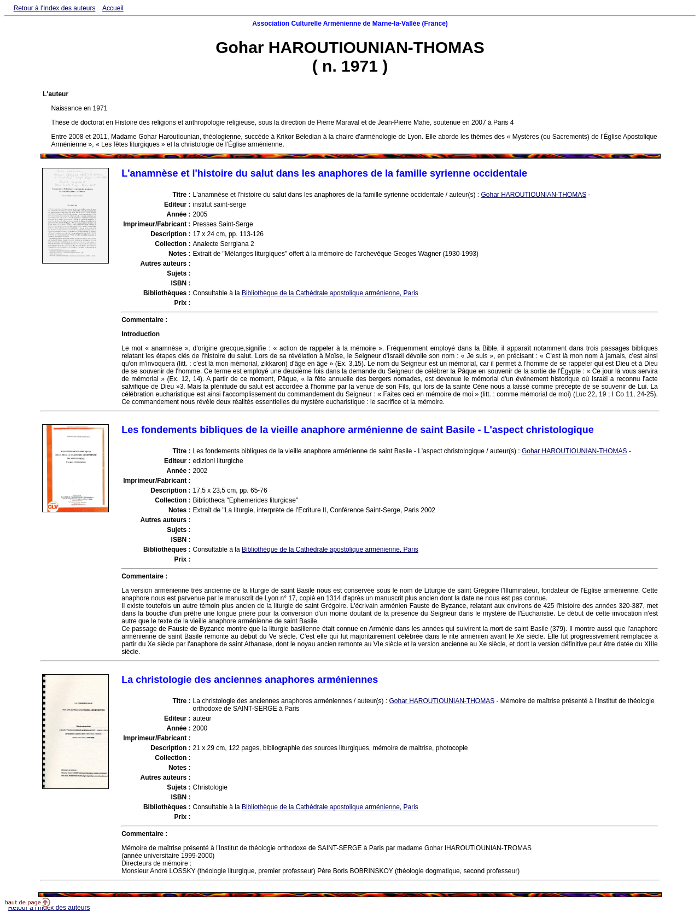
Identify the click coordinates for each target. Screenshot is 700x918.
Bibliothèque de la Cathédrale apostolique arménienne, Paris (330, 293)
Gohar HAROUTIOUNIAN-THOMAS (533, 194)
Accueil (113, 8)
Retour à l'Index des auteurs (55, 8)
